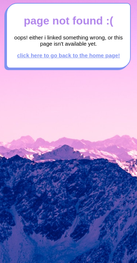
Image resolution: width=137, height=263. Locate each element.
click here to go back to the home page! (68, 55)
